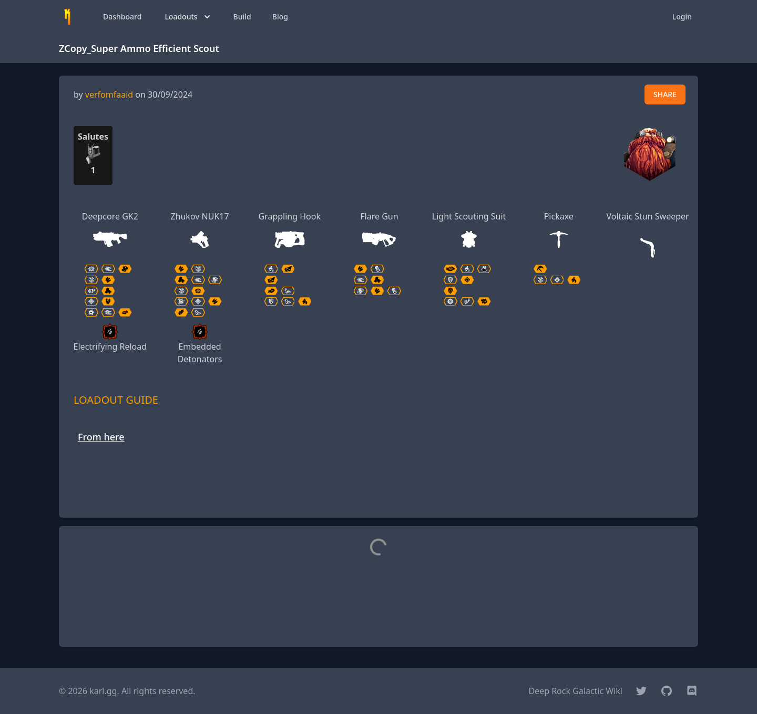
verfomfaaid (109, 94)
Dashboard (122, 17)
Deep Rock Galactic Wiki (575, 691)
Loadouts (188, 17)
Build (242, 17)
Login (682, 17)
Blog (280, 17)
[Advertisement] (378, 485)
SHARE (665, 94)
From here (101, 436)
